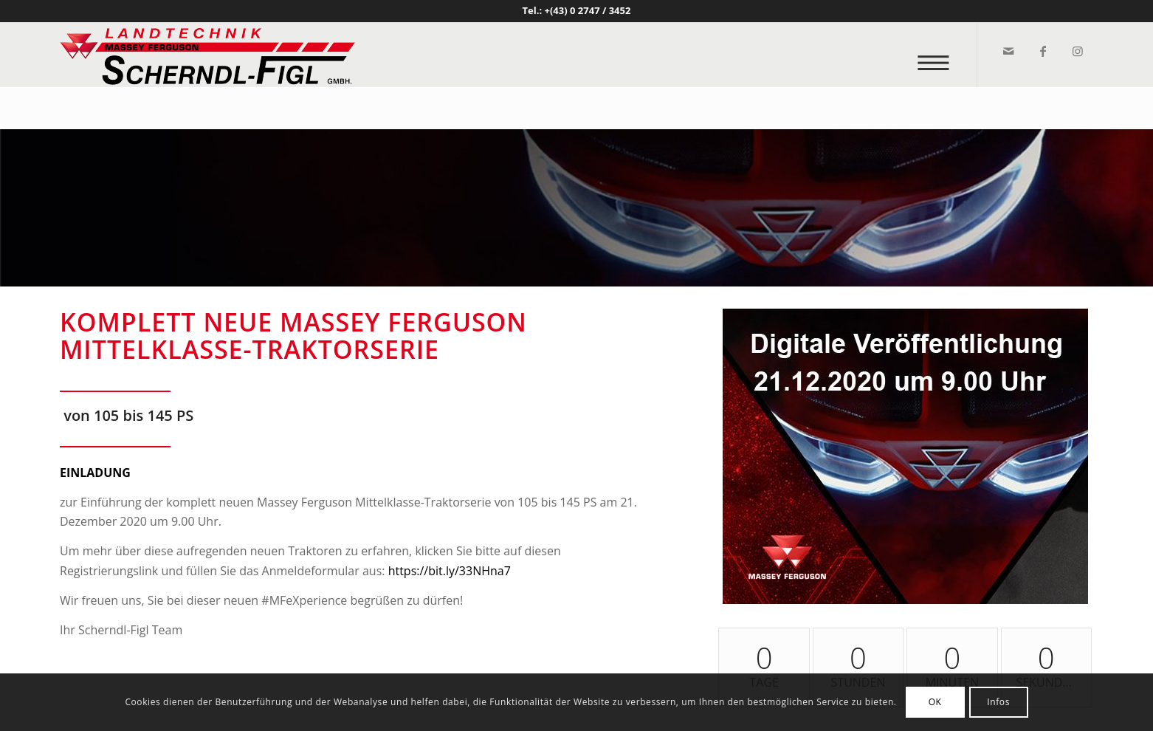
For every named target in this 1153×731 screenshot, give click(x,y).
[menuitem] (938, 55)
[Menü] (938, 55)
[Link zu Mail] (1007, 51)
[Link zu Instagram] (1076, 51)
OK (935, 702)
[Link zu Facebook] (1042, 51)
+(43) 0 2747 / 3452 (588, 10)
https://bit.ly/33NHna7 (449, 571)
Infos (998, 702)
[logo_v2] (207, 54)
